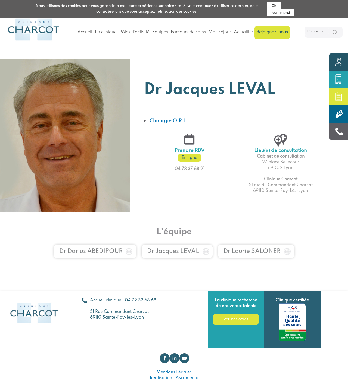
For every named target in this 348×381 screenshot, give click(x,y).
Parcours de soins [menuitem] (188, 32)
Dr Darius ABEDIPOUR (91, 247)
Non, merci (281, 11)
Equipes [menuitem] (160, 32)
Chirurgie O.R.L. (169, 121)
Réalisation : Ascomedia (174, 378)
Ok (274, 4)
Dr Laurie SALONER (252, 247)
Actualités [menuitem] (244, 32)
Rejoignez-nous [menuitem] (272, 32)
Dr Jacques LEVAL (173, 247)
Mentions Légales (174, 372)
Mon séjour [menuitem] (220, 32)
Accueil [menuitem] (84, 32)
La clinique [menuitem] (106, 32)
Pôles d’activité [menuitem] (134, 32)
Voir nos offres (235, 319)
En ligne (189, 158)
